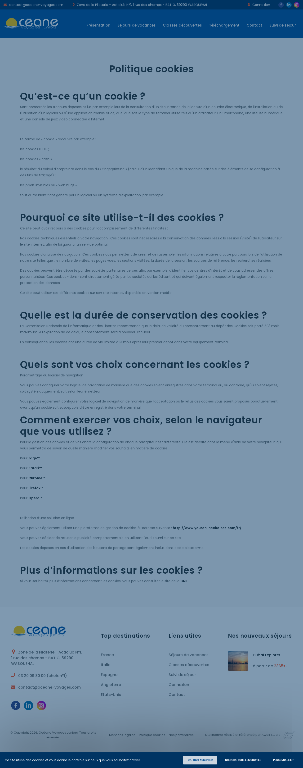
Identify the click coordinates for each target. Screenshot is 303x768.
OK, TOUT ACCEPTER (200, 760)
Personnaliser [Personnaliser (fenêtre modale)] (283, 760)
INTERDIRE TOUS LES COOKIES (242, 760)
